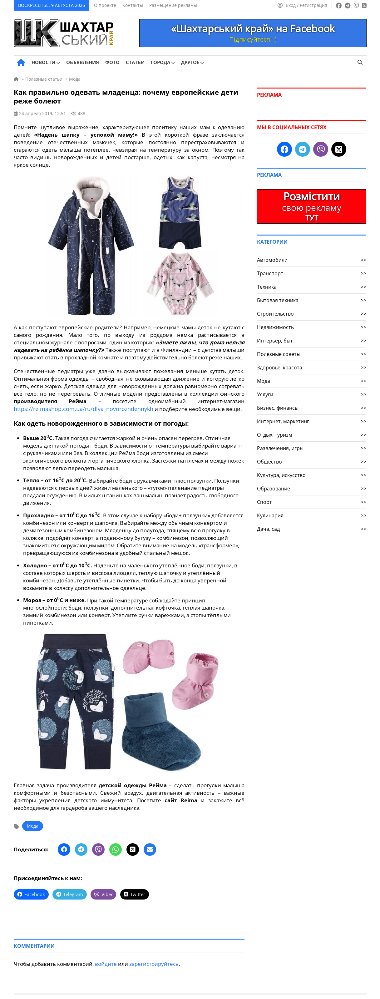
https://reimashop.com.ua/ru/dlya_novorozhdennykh (78, 408)
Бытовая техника (311, 300)
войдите (106, 962)
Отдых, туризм (311, 435)
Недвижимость (311, 327)
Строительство (311, 313)
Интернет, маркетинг (311, 421)
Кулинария (311, 515)
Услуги (311, 394)
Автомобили (311, 260)
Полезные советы (311, 354)
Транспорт (311, 273)
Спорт (311, 502)
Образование (311, 488)
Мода (32, 826)
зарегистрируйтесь (154, 962)
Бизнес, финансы (311, 408)
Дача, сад (311, 529)
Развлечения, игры (311, 448)
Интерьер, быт (311, 340)
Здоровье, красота (311, 367)
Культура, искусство (311, 475)
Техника (311, 287)
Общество (311, 461)
